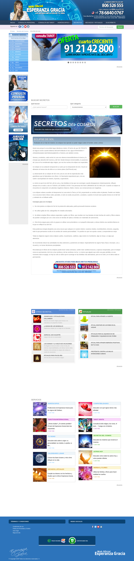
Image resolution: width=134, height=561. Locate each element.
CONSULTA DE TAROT (46, 22)
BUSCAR (116, 106)
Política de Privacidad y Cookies (21, 528)
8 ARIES (14, 60)
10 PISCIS (14, 65)
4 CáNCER (15, 49)
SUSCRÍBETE (111, 22)
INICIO (12, 22)
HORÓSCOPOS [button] (64, 22)
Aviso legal (16, 530)
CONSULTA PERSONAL (26, 22)
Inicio (12, 31)
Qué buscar (35, 104)
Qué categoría (75, 104)
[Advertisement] (18, 196)
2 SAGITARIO (16, 44)
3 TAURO (15, 46)
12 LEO (14, 70)
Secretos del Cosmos (22, 31)
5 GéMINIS (15, 52)
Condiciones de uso (18, 526)
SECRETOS (78, 22)
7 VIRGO (14, 57)
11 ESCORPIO (16, 68)
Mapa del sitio (16, 533)
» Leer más (51, 412)
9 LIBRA (14, 62)
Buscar (120, 27)
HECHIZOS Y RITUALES (93, 22)
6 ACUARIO (15, 54)
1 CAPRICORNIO (17, 41)
